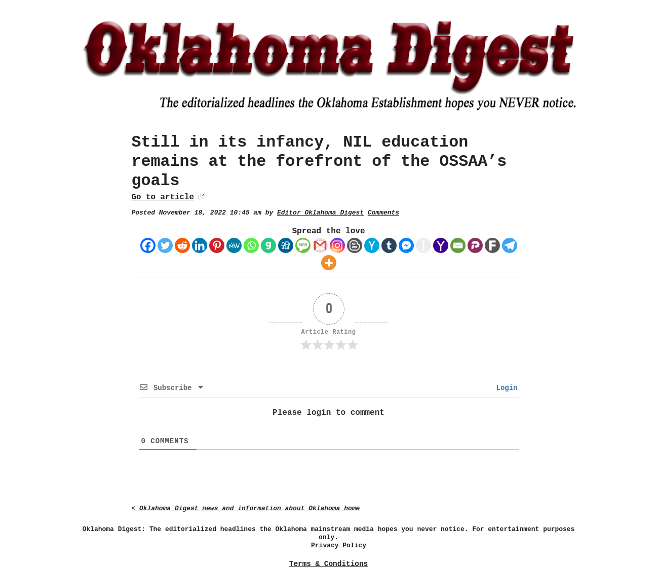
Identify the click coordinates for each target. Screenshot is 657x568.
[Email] (458, 245)
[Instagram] (337, 245)
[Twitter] (165, 245)
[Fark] (492, 245)
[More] (328, 262)
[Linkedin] (199, 245)
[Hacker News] (371, 245)
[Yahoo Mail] (440, 245)
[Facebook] (148, 245)
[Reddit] (182, 245)
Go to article (162, 197)
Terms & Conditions (328, 564)
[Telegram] (509, 245)
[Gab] (268, 245)
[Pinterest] (216, 245)
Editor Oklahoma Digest (320, 213)
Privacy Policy (338, 545)
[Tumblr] (389, 245)
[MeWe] (234, 245)
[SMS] (303, 245)
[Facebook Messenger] (406, 245)
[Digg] (285, 245)
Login (504, 388)
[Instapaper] (423, 245)
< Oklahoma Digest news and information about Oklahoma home (245, 508)
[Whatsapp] (251, 245)
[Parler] (475, 245)
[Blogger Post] (354, 245)
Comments (383, 213)
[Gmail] (320, 245)
